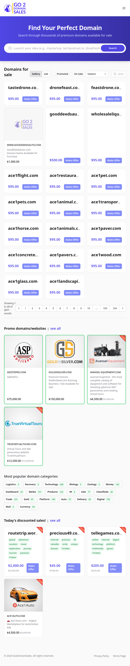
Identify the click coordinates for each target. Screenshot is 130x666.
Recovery (32, 484)
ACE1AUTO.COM (16, 615)
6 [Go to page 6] (60, 308)
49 (73, 492)
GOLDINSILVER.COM (60, 372)
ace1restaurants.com (71, 175)
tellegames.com (107, 533)
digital (116, 539)
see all (55, 328)
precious (66, 539)
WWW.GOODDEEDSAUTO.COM (24, 145)
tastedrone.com (24, 87)
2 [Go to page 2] (32, 308)
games (110, 548)
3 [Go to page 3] (39, 308)
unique (74, 544)
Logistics (13, 484)
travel (23, 544)
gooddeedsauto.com (70, 114)
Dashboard (15, 492)
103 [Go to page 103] (105, 308)
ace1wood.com (106, 254)
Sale (86, 492)
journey (27, 548)
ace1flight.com (23, 175)
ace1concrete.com (26, 254)
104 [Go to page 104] (115, 308)
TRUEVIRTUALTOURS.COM (21, 444)
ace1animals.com (67, 228)
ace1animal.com (66, 202)
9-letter (12, 557)
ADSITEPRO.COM (16, 372)
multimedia (97, 548)
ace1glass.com (22, 281)
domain (54, 548)
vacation (13, 544)
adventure (24, 539)
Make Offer (30, 99)
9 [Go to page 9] (81, 308)
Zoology (94, 484)
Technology (55, 484)
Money (113, 484)
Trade (12, 499)
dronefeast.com (65, 87)
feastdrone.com (107, 87)
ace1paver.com (106, 228)
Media (36, 492)
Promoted (62, 73)
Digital (104, 499)
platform (110, 544)
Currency (28, 507)
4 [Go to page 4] (46, 308)
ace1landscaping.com (71, 281)
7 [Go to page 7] (67, 308)
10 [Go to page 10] (88, 308)
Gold (29, 499)
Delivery (84, 499)
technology (97, 544)
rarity (65, 544)
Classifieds (105, 492)
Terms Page (119, 656)
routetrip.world (23, 533)
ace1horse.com (23, 228)
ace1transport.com (110, 202)
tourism (13, 553)
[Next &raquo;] (123, 308)
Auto (66, 499)
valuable (55, 544)
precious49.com (65, 533)
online (95, 539)
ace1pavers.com (66, 254)
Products (55, 492)
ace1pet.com (104, 175)
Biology (76, 484)
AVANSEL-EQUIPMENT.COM (105, 372)
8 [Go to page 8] (74, 308)
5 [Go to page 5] (53, 308)
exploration (14, 548)
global (12, 539)
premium (24, 553)
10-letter (65, 548)
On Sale (78, 73)
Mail (10, 507)
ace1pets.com (22, 202)
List (46, 73)
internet (54, 539)
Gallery (36, 73)
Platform (47, 499)
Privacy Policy (101, 656)
